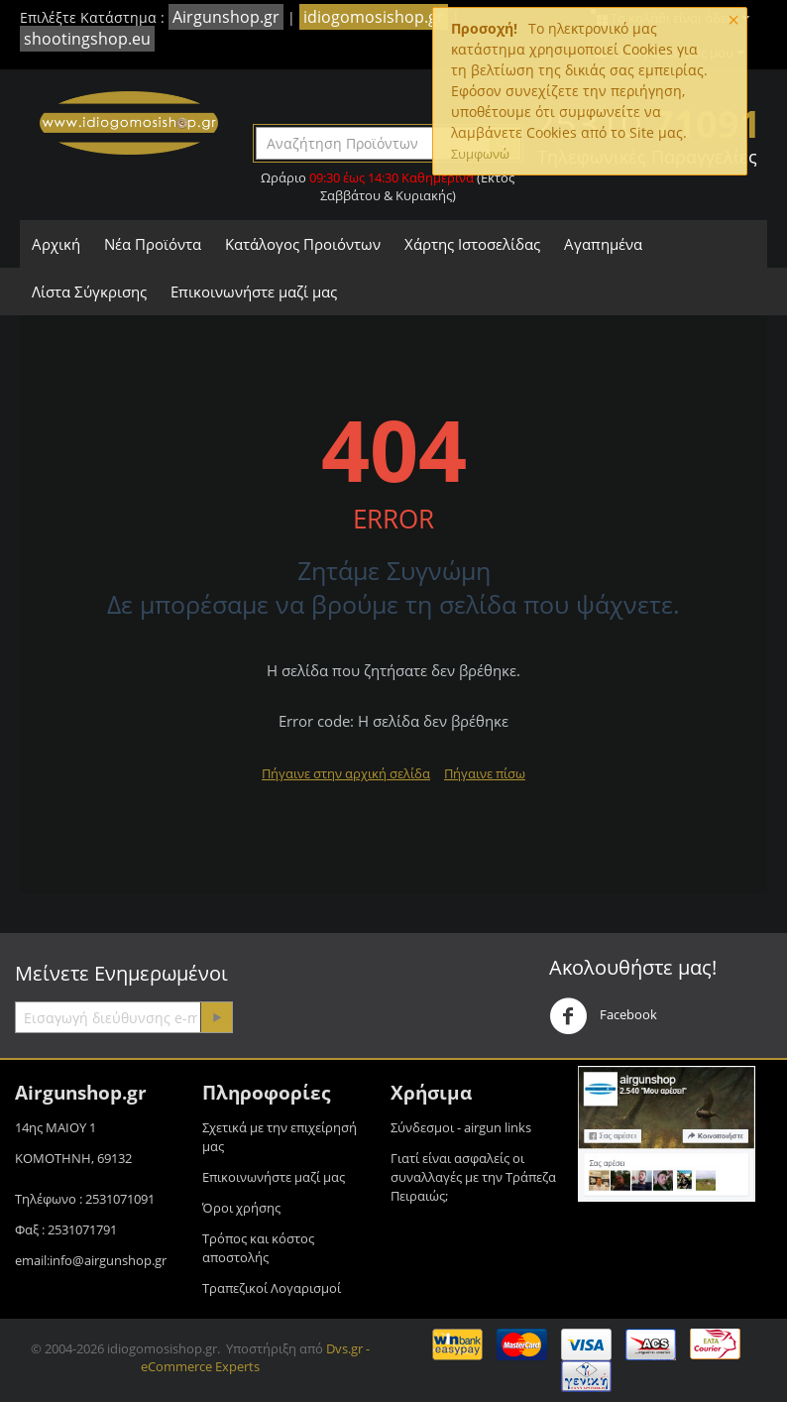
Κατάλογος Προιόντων (303, 244)
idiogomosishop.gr (373, 17)
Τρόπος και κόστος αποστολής (258, 1247)
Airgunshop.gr (226, 17)
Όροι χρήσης (241, 1208)
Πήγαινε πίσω (484, 773)
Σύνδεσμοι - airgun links (461, 1127)
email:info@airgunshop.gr (91, 1260)
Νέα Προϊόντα (152, 244)
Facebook (603, 1016)
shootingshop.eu (87, 39)
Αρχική (56, 244)
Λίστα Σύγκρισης (89, 291)
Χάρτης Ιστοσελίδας (472, 244)
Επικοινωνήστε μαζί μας (253, 291)
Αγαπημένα (603, 244)
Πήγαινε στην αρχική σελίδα (346, 773)
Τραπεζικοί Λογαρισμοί (271, 1288)
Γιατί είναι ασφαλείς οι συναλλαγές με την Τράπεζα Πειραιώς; (473, 1177)
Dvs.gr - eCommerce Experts (255, 1357)
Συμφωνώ (480, 154)
